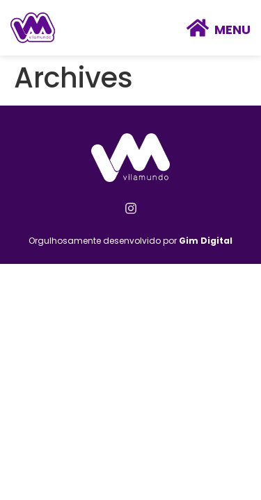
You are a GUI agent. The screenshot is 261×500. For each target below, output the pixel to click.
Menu (232, 29)
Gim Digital (205, 241)
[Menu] (198, 28)
